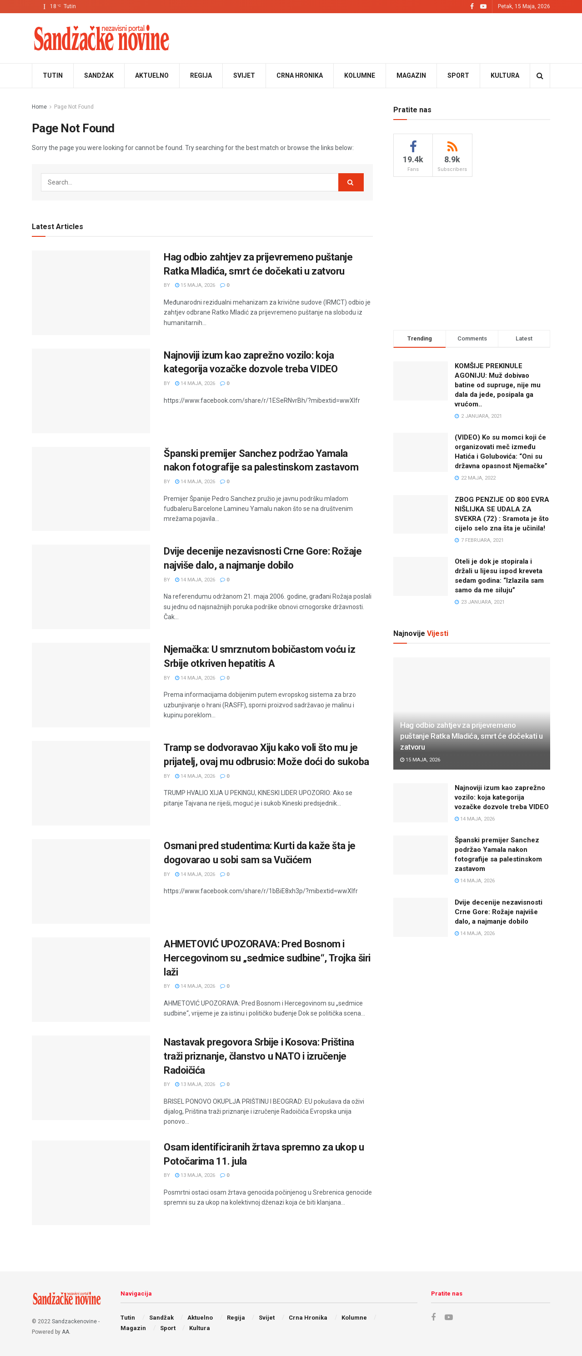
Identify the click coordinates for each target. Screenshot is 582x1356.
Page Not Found (74, 107)
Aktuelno (152, 75)
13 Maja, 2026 (195, 1084)
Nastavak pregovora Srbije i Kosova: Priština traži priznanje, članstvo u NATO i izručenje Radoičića (259, 1056)
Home (39, 107)
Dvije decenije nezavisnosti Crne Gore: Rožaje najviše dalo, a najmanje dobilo (498, 912)
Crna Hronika (299, 75)
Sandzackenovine (74, 1321)
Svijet (244, 75)
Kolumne (359, 75)
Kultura (505, 75)
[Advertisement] (472, 252)
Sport (458, 75)
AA (65, 1332)
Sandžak (99, 75)
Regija (201, 75)
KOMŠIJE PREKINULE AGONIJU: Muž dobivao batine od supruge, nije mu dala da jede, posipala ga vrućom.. (498, 385)
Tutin (53, 75)
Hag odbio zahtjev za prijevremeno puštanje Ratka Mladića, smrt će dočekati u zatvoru (471, 736)
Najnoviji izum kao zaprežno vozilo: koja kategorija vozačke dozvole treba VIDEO (502, 797)
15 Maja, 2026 (195, 285)
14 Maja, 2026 (195, 383)
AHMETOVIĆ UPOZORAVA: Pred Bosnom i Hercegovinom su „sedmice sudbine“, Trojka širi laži (267, 958)
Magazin (411, 75)
